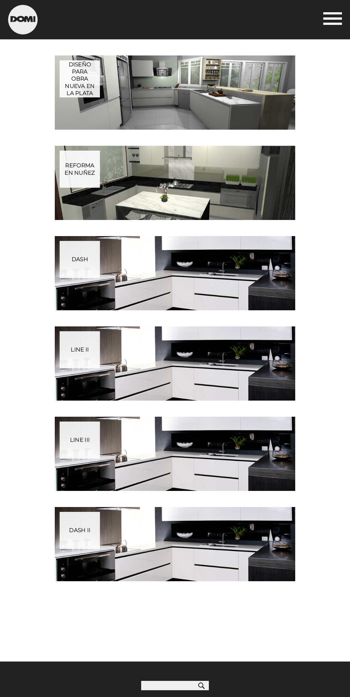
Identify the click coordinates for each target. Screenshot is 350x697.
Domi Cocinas (23, 20)
